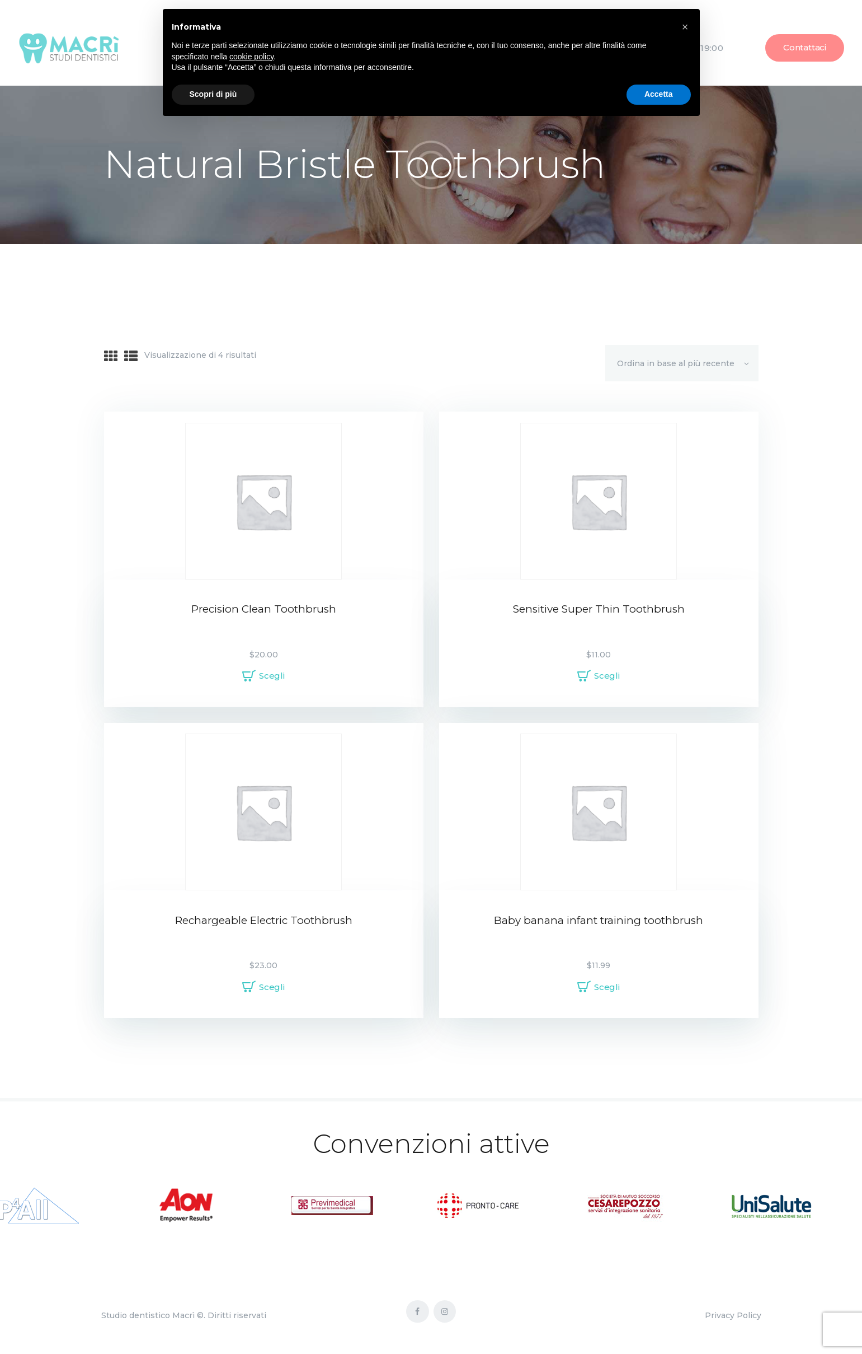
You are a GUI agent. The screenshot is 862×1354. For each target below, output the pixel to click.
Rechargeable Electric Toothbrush (263, 920)
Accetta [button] (658, 94)
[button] (685, 27)
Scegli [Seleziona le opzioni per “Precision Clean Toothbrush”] (272, 675)
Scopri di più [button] (213, 94)
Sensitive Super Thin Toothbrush (599, 609)
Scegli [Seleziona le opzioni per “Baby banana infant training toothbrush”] (607, 987)
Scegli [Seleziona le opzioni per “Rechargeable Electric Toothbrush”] (272, 987)
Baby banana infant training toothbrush (598, 920)
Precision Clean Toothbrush (263, 609)
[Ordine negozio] (682, 363)
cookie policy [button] (251, 56)
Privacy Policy (733, 1315)
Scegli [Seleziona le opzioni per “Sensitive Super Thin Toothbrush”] (607, 675)
